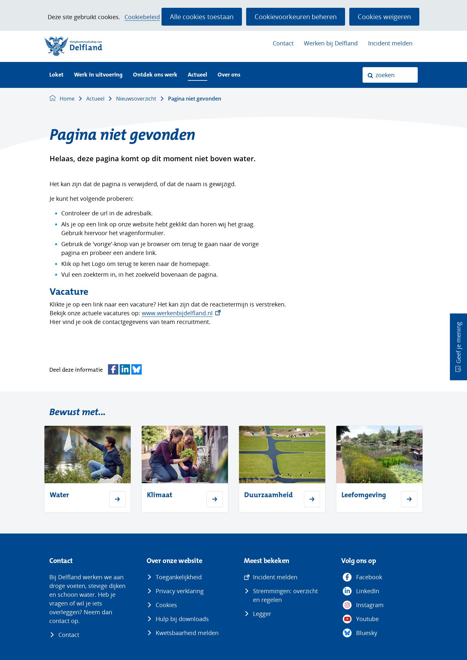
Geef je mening (458, 342)
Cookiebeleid (142, 17)
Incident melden (390, 43)
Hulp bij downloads (182, 619)
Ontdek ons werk (155, 75)
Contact (283, 43)
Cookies (166, 605)
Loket (56, 75)
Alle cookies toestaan (202, 16)
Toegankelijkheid (179, 577)
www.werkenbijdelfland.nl (181, 313)
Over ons (229, 75)
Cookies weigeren (384, 16)
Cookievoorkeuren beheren (296, 16)
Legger (262, 614)
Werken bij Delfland (331, 43)
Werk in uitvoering (98, 75)
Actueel (197, 75)
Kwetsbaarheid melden (187, 633)
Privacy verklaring (180, 591)
